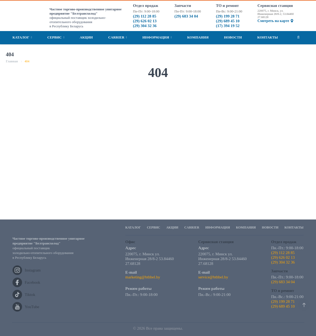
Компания (198, 37)
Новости (233, 37)
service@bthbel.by (213, 277)
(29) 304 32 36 (145, 26)
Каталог (22, 37)
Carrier (117, 37)
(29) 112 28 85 (144, 16)
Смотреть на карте (275, 21)
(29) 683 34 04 (186, 16)
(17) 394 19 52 (228, 26)
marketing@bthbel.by (142, 277)
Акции (86, 37)
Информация (157, 37)
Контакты (267, 37)
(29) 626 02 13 (145, 21)
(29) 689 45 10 (228, 21)
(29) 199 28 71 (228, 16)
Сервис (55, 37)
